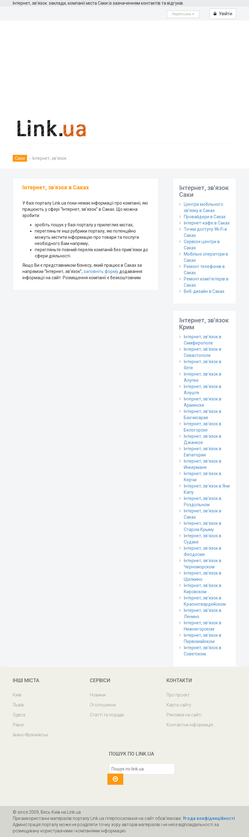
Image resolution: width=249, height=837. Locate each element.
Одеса (19, 714)
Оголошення (103, 704)
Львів (18, 704)
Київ (17, 694)
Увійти (223, 13)
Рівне (18, 724)
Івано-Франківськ (30, 734)
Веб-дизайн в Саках (204, 291)
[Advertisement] (124, 67)
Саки (20, 158)
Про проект (178, 694)
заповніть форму (101, 271)
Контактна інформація (189, 724)
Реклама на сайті (183, 714)
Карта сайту (178, 704)
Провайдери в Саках (205, 216)
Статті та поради (107, 714)
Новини (98, 694)
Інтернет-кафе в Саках (207, 222)
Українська (183, 14)
